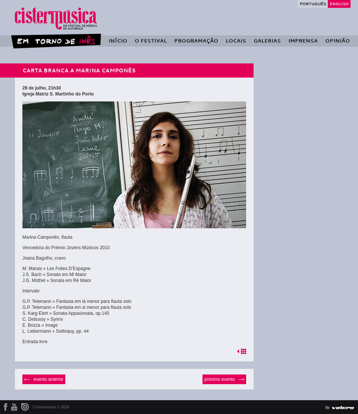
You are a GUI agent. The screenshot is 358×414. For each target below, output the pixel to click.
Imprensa (303, 40)
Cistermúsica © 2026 (51, 407)
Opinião (337, 40)
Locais (236, 40)
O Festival (151, 40)
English (339, 3)
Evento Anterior (48, 379)
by (328, 407)
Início (118, 40)
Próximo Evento (219, 379)
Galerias (267, 40)
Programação (196, 40)
